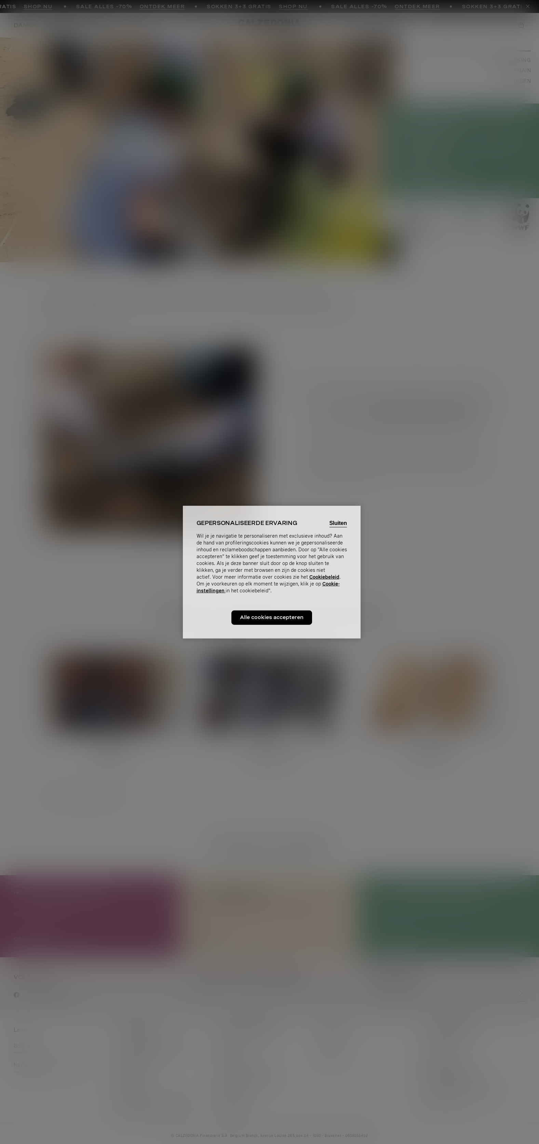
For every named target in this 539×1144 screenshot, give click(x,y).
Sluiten (338, 523)
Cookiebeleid (324, 577)
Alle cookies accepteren (272, 617)
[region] (272, 571)
